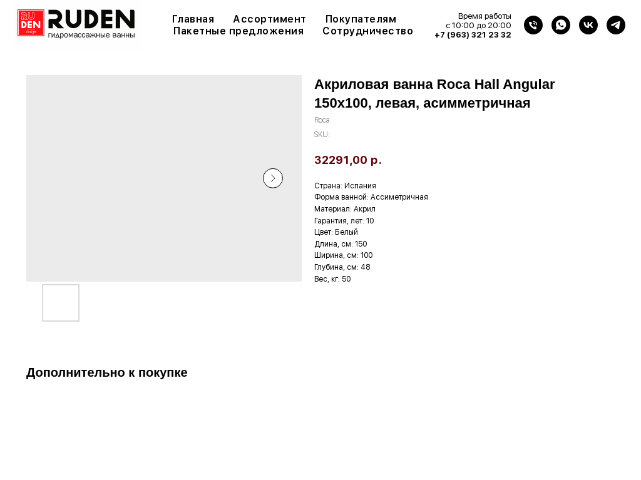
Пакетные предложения (238, 31)
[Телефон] (533, 25)
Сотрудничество (367, 31)
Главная (193, 19)
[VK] (588, 25)
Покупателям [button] (361, 19)
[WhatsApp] (560, 25)
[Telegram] (616, 25)
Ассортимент (270, 19)
